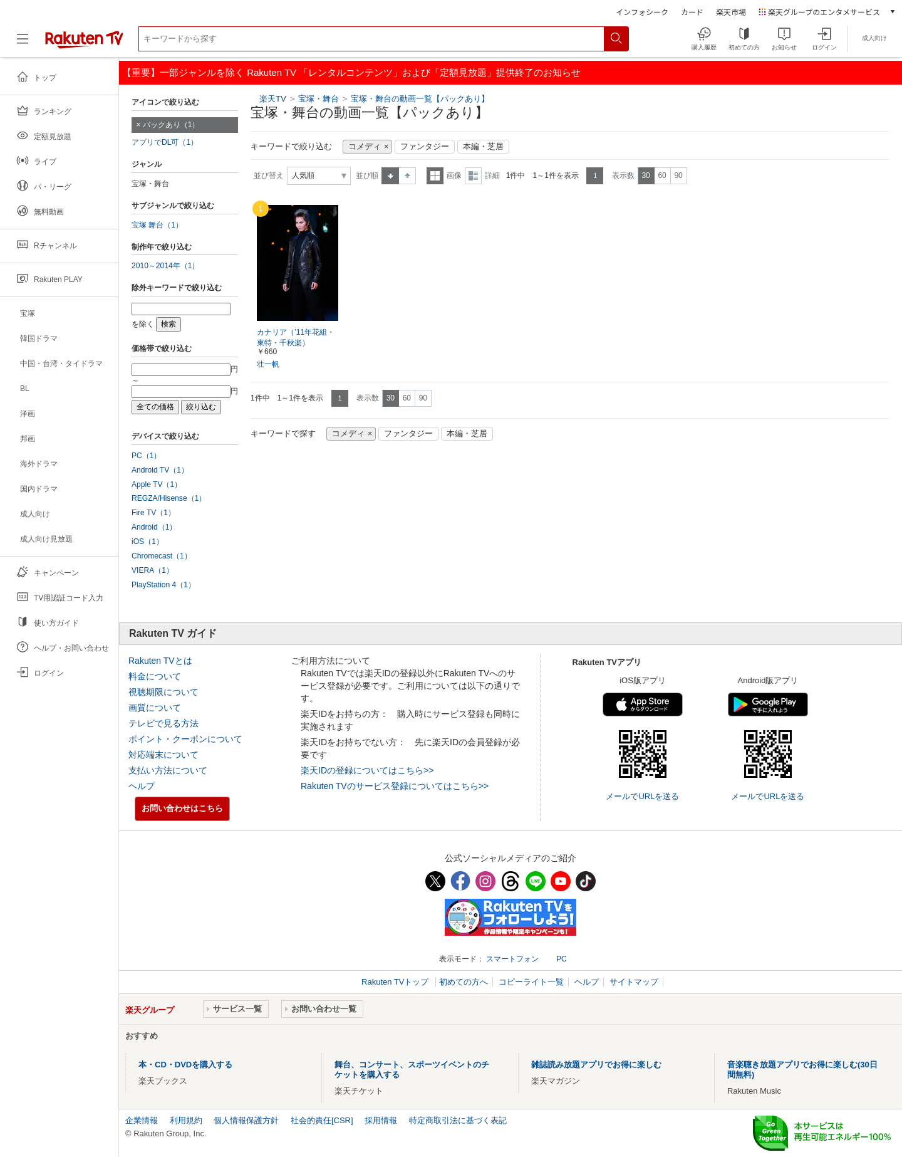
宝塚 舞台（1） (157, 225)
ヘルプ (141, 786)
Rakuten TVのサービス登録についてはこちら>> (395, 786)
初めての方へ (463, 982)
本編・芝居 (483, 146)
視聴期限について (163, 692)
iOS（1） (147, 541)
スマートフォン (512, 959)
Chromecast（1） (162, 556)
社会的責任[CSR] (322, 1120)
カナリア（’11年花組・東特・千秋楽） (295, 337)
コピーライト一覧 (531, 982)
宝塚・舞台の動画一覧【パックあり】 (420, 98)
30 (645, 175)
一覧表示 (435, 175)
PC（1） (147, 455)
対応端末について (163, 755)
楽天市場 (731, 11)
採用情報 (381, 1120)
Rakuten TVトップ (396, 982)
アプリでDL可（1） (165, 142)
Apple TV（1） (157, 484)
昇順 (390, 175)
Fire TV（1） (153, 512)
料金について (154, 676)
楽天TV (272, 98)
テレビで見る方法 (163, 723)
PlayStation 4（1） (163, 584)
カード (692, 11)
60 (662, 175)
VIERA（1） (153, 570)
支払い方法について (167, 770)
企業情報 (141, 1120)
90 (678, 175)
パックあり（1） (171, 124)
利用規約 (186, 1120)
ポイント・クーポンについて (185, 739)
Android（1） (154, 527)
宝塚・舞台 (319, 98)
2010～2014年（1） (165, 265)
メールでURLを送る (642, 796)
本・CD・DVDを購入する (185, 1064)
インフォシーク (642, 11)
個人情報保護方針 (246, 1120)
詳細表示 (473, 175)
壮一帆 (268, 364)
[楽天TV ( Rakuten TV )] (84, 43)
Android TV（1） (160, 470)
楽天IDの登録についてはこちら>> (367, 770)
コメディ (364, 146)
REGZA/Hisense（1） (169, 498)
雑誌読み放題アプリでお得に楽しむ (596, 1064)
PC (561, 959)
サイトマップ (633, 982)
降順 (407, 175)
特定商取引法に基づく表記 (458, 1120)
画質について (154, 708)
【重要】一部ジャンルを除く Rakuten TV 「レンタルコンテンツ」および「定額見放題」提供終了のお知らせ (351, 72)
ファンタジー (424, 146)
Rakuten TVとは (160, 661)
